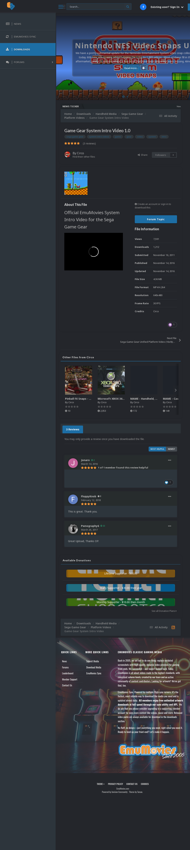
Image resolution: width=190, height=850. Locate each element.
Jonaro (85, 460)
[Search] (99, 7)
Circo (80, 153)
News (64, 661)
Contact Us (67, 685)
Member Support (69, 679)
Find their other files (84, 156)
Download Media (93, 667)
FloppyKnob (88, 496)
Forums (65, 667)
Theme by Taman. (136, 791)
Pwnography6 (90, 526)
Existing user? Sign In (167, 7)
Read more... (122, 68)
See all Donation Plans (164, 611)
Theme (101, 783)
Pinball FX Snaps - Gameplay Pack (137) (91, 398)
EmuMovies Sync (93, 673)
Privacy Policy (115, 783)
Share (143, 154)
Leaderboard (67, 673)
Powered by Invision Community (115, 791)
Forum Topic (156, 219)
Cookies (145, 783)
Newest (171, 449)
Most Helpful (157, 449)
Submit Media (92, 661)
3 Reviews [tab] (72, 429)
